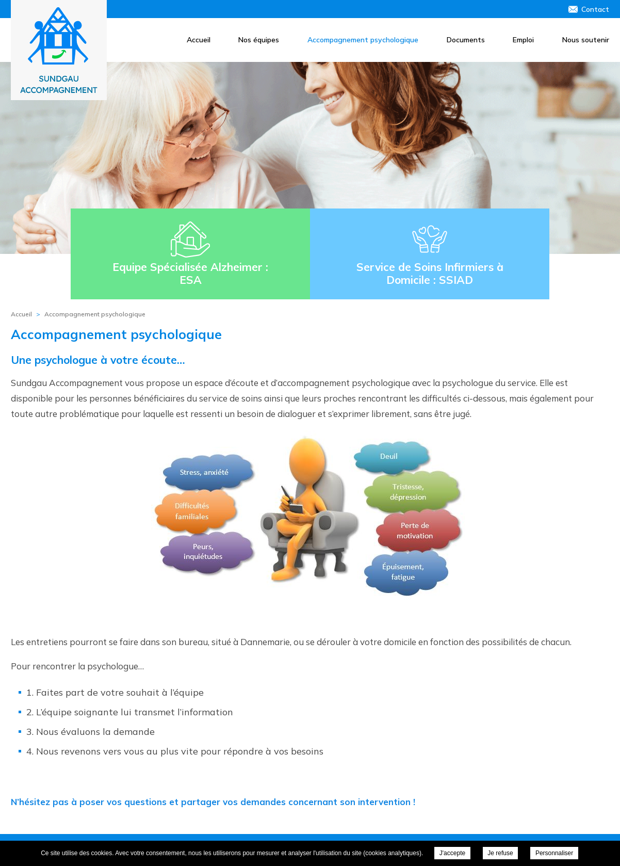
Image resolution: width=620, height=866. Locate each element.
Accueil (198, 39)
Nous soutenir (585, 39)
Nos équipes (258, 39)
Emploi (523, 39)
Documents (466, 39)
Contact (595, 9)
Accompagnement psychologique (362, 39)
